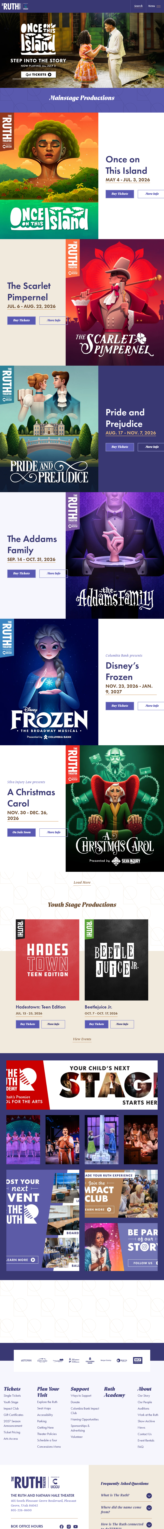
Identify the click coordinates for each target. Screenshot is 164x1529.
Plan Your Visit (48, 1392)
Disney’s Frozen (122, 671)
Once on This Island (126, 164)
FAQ (141, 1447)
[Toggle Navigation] (155, 6)
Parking (41, 1421)
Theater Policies (47, 1434)
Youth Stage (11, 1402)
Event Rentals (146, 1440)
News (141, 1428)
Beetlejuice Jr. (98, 1007)
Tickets (12, 1389)
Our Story (144, 1396)
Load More (82, 883)
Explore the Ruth (47, 1402)
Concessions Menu (49, 1447)
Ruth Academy (114, 1392)
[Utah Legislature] (74, 1361)
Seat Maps (44, 1408)
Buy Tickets (120, 194)
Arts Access (11, 1439)
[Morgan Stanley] (106, 1361)
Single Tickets (12, 1396)
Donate (75, 1402)
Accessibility (45, 1415)
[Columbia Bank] (90, 1361)
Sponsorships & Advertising (80, 1428)
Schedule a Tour (47, 1440)
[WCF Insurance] (137, 1361)
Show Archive (146, 1421)
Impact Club (11, 1408)
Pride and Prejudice (125, 417)
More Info (53, 320)
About (144, 1389)
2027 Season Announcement (13, 1423)
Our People (145, 1402)
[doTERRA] (26, 1361)
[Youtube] (75, 1527)
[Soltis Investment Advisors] (122, 1361)
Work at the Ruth (148, 1415)
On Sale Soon (22, 832)
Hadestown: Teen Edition (41, 1007)
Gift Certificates (13, 1415)
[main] (82, 678)
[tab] (22, 79)
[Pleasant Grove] (58, 1361)
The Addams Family (32, 544)
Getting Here (45, 1428)
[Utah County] (42, 1361)
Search (138, 6)
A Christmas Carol (31, 797)
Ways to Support (81, 1396)
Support (80, 1389)
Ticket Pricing (12, 1432)
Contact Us (144, 1434)
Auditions (143, 1408)
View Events (82, 1039)
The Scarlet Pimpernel (29, 291)
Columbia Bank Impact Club (85, 1410)
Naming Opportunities (85, 1419)
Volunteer (77, 1437)
